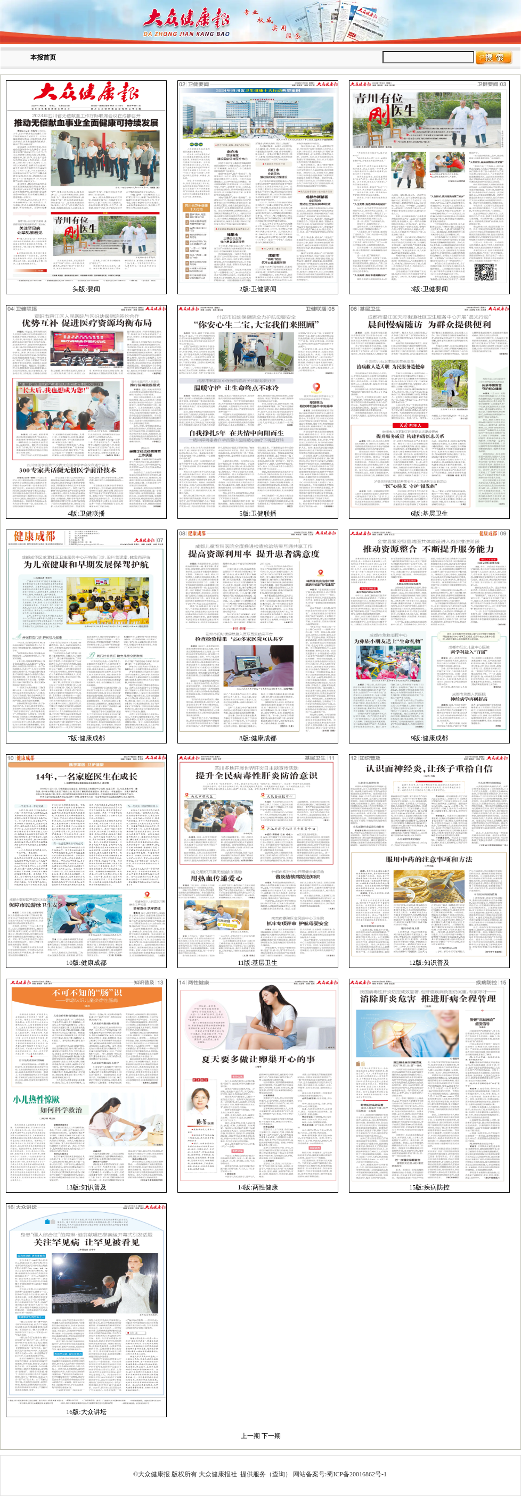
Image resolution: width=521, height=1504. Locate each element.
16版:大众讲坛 (86, 1412)
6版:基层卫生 (429, 513)
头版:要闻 (86, 289)
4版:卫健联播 (86, 513)
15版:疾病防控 (429, 1187)
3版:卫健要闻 (429, 289)
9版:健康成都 (429, 738)
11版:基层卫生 (258, 962)
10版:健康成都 (86, 962)
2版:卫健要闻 (257, 289)
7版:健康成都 (86, 738)
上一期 (250, 1436)
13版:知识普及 (86, 1187)
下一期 (271, 1436)
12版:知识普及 (429, 962)
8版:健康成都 (257, 738)
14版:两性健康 (258, 1187)
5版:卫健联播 (257, 513)
